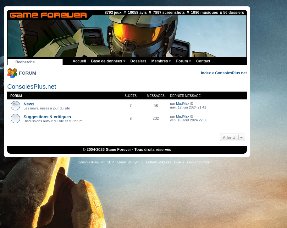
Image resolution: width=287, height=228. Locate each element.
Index (206, 73)
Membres (161, 61)
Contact (203, 61)
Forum (183, 61)
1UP (110, 162)
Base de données (108, 61)
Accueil (79, 61)
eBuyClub (135, 162)
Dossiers (138, 61)
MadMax (182, 103)
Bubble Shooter (197, 162)
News (29, 104)
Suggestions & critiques (47, 116)
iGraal (121, 162)
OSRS (179, 162)
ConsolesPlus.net (231, 73)
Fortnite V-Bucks (158, 162)
